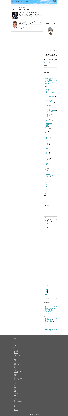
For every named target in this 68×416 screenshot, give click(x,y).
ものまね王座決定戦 (17, 355)
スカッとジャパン (49, 100)
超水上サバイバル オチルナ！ (18, 401)
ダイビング (48, 174)
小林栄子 (51, 321)
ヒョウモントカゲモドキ (17, 371)
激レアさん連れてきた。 (31, 15)
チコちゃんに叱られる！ (50, 102)
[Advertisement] (50, 15)
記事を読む (20, 28)
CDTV (47, 91)
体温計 (15, 383)
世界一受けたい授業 (49, 111)
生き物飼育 (47, 139)
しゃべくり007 (16, 353)
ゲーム (46, 88)
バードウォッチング (49, 175)
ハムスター (48, 137)
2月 (46, 188)
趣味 (14, 402)
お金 (14, 352)
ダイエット (48, 128)
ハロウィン (48, 170)
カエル (47, 143)
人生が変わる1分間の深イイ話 (18, 380)
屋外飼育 (47, 152)
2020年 (46, 190)
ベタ (47, 148)
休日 (47, 160)
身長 (47, 131)
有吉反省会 (48, 115)
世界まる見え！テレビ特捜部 (51, 110)
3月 (46, 187)
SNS (47, 126)
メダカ (47, 149)
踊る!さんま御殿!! (49, 123)
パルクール (48, 176)
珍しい (47, 153)
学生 (47, 163)
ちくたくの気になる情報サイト (21, 1)
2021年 (46, 294)
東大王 (47, 116)
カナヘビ (47, 144)
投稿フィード (16, 410)
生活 (14, 397)
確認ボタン (46, 217)
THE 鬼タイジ (48, 93)
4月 (46, 186)
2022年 (46, 182)
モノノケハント (48, 106)
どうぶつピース (48, 97)
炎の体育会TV (48, 119)
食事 (47, 168)
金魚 (47, 154)
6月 (46, 184)
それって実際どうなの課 (50, 96)
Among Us (48, 89)
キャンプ (15, 360)
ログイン (15, 409)
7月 (46, 183)
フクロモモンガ (48, 147)
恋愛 (45, 132)
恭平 (50, 319)
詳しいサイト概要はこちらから (49, 62)
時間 (47, 164)
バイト (47, 159)
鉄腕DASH (48, 124)
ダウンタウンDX (49, 101)
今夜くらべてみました (49, 114)
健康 (45, 127)
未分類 (46, 133)
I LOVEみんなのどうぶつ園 (50, 92)
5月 (46, 185)
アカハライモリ (48, 140)
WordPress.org (16, 411)
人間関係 (46, 125)
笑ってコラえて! (49, 120)
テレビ (25, 15)
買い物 (47, 167)
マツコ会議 (48, 105)
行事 (45, 169)
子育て (15, 385)
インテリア (48, 158)
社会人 (15, 398)
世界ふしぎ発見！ (49, 109)
